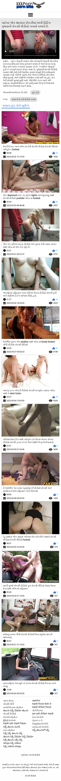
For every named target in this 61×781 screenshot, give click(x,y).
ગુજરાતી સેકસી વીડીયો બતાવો (24, 99)
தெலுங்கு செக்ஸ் (40, 723)
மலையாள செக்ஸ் (40, 726)
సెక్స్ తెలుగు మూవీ (11, 726)
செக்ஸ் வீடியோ (10, 717)
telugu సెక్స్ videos (12, 743)
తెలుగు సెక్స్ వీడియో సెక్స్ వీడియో (18, 736)
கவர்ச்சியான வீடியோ (13, 707)
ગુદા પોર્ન (35, 92)
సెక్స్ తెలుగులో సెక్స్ (40, 730)
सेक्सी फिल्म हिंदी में (41, 704)
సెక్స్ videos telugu (12, 746)
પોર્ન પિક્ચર (37, 710)
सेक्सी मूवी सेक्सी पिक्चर (14, 723)
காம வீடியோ (9, 730)
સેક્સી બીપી (8, 704)
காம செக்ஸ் (37, 717)
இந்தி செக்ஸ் (9, 720)
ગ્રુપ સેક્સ (8, 700)
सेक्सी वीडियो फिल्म (42, 707)
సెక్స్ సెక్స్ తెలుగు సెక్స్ (12, 733)
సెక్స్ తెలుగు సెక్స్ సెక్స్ (12, 739)
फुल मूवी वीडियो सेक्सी (43, 713)
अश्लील (36, 700)
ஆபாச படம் (37, 720)
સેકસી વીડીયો (9, 713)
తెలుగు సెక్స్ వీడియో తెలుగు (15, 710)
